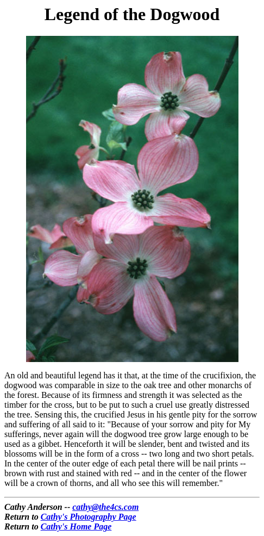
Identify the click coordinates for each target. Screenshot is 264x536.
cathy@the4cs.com (105, 507)
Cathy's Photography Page (88, 516)
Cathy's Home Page (76, 526)
